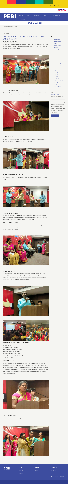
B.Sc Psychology (57, 64)
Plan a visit (53, 471)
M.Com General (57, 82)
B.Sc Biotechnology (58, 66)
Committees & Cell (56, 15)
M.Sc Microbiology (57, 86)
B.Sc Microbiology (57, 63)
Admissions (37, 471)
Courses (36, 470)
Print (5, 26)
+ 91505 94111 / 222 (57, 474)
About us (21, 470)
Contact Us (53, 470)
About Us (22, 15)
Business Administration (59, 80)
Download (10, 26)
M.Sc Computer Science (59, 84)
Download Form (55, 115)
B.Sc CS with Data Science (59, 59)
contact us (22, 19)
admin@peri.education (59, 476)
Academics (37, 15)
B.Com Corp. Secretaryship (59, 49)
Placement (45, 15)
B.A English (56, 74)
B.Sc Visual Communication (59, 61)
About (51, 5)
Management (21, 471)
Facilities (21, 473)
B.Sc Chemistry (57, 51)
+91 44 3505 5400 (55, 94)
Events (29, 15)
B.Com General (57, 39)
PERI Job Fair (57, 5)
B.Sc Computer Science (59, 53)
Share (15, 26)
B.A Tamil (56, 72)
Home (47, 5)
